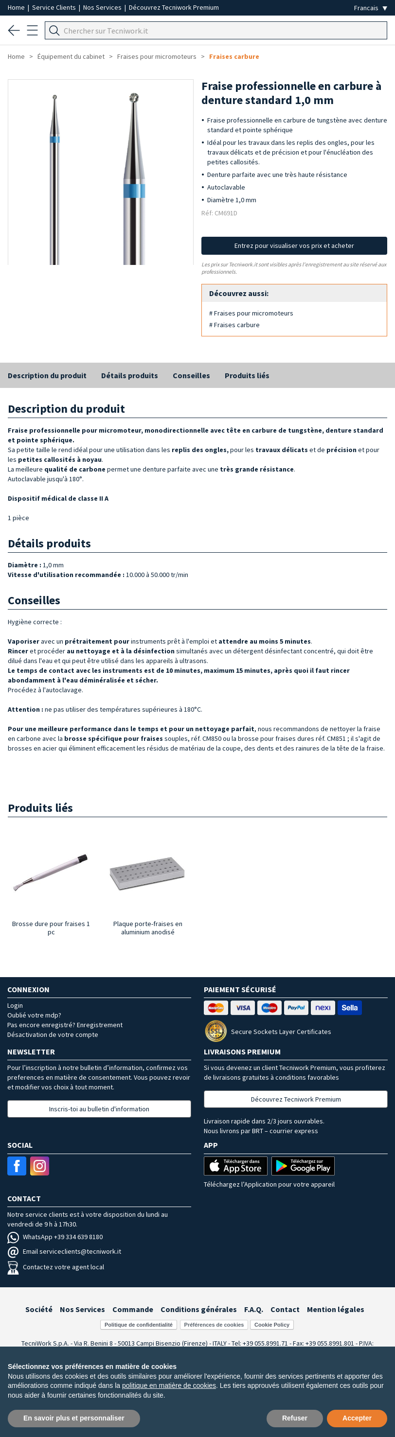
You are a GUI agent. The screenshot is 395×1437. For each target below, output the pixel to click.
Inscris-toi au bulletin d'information (99, 1108)
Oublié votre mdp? (34, 1015)
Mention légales (335, 1309)
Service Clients (54, 7)
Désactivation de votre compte (52, 1034)
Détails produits (129, 375)
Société (39, 1309)
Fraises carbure (234, 56)
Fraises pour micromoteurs (157, 56)
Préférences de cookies (214, 1325)
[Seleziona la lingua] (370, 8)
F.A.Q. (253, 1309)
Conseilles (191, 375)
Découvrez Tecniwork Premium (174, 7)
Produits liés (247, 375)
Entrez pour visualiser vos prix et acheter (294, 245)
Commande (132, 1309)
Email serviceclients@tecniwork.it (64, 1251)
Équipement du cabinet (71, 56)
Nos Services (103, 7)
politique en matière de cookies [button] (169, 1385)
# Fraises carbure (234, 324)
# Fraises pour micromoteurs (251, 313)
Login (15, 1005)
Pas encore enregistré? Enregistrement (65, 1024)
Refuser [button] (294, 1418)
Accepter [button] (357, 1418)
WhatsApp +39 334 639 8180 (55, 1236)
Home (17, 7)
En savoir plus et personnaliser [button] (74, 1418)
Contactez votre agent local (55, 1266)
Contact (285, 1309)
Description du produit (47, 375)
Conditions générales (199, 1309)
